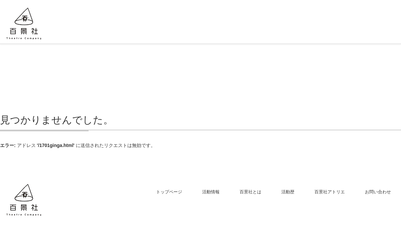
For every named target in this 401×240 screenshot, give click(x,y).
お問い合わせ (378, 191)
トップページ (169, 191)
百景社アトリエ (329, 191)
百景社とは (250, 191)
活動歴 (287, 191)
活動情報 (211, 191)
